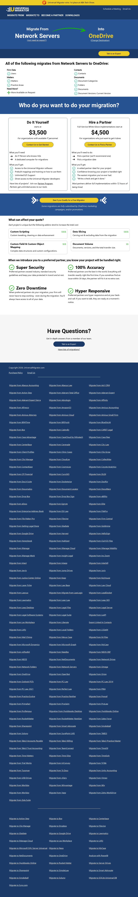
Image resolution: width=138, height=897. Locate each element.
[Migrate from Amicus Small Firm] (109, 415)
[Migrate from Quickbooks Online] (109, 711)
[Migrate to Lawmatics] (109, 833)
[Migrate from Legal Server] (109, 607)
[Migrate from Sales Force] (109, 718)
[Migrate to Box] (69, 818)
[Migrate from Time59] (109, 748)
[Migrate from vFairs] (69, 777)
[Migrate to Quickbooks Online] (29, 863)
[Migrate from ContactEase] (29, 466)
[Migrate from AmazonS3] (69, 407)
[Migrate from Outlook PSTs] (29, 681)
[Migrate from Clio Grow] (109, 452)
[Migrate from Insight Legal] (69, 555)
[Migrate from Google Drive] (29, 533)
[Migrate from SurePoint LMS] (69, 733)
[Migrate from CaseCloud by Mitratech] (69, 437)
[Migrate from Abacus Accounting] (29, 385)
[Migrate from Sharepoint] (29, 726)
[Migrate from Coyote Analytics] (109, 466)
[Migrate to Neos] (69, 848)
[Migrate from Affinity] (109, 400)
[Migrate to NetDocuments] (29, 855)
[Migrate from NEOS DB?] (109, 652)
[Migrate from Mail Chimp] (29, 637)
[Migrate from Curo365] (69, 474)
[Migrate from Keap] (69, 577)
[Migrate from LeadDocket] (109, 592)
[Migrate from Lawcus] (29, 592)
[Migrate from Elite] (109, 503)
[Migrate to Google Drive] (69, 833)
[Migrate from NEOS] (29, 659)
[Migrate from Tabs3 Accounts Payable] (29, 740)
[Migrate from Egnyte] (69, 503)
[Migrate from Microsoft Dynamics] (29, 644)
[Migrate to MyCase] (109, 848)
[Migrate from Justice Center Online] (29, 577)
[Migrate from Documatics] (29, 489)
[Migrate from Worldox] (29, 785)
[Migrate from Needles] (69, 652)
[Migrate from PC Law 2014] (109, 681)
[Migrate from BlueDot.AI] (109, 422)
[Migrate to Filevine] (109, 826)
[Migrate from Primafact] (29, 703)
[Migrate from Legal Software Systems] (29, 614)
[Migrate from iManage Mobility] (109, 548)
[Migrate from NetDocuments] (69, 659)
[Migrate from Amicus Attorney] (29, 415)
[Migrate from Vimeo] (109, 777)
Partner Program (45, 183)
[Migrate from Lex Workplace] (29, 622)
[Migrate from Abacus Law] (69, 385)
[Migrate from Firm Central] (109, 518)
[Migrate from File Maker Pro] (29, 518)
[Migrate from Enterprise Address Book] (29, 511)
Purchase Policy (16, 372)
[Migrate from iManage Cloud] (69, 548)
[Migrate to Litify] (109, 840)
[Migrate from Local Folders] (69, 629)
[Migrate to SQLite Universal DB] (109, 877)
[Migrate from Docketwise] (69, 481)
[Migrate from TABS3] (109, 733)
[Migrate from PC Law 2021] (29, 689)
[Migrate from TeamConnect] (69, 748)
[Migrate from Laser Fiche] (29, 585)
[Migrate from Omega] (109, 666)
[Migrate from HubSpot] (69, 540)
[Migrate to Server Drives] (109, 863)
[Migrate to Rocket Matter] (69, 863)
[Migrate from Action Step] (29, 392)
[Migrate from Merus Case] (69, 637)
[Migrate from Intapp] (69, 563)
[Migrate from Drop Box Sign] (69, 496)
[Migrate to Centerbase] (109, 818)
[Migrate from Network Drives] (109, 659)
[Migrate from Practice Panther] (69, 696)
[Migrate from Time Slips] (69, 755)
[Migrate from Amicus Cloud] (69, 415)
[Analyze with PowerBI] (109, 855)
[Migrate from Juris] (109, 570)
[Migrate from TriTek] (109, 763)
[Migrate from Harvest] (69, 533)
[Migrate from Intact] (29, 563)
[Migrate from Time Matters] (29, 755)
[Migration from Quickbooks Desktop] (69, 711)
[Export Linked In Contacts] (109, 622)
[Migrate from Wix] (109, 785)
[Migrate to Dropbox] (69, 826)
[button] (112, 9)
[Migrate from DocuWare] (109, 489)
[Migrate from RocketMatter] (29, 718)
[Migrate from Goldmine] (109, 526)
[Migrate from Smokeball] (109, 726)
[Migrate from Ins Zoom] (109, 555)
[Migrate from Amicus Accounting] (109, 407)
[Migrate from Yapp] (69, 792)
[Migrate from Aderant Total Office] (69, 392)
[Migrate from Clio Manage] (29, 459)
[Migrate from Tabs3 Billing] (69, 740)
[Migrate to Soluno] (69, 877)
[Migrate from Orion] (109, 674)
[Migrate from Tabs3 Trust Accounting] (29, 748)
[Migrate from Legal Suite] (69, 614)
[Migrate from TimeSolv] (109, 755)
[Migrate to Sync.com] (29, 885)
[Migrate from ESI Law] (69, 511)
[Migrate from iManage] (29, 548)
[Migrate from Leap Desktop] (29, 607)
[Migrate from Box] (29, 429)
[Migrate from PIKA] (109, 689)
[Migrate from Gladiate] (69, 526)
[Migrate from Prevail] (109, 696)
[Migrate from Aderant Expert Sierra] (29, 400)
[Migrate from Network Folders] (29, 666)
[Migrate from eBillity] (109, 496)
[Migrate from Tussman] (29, 770)
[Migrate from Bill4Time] (29, 422)
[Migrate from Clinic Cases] (69, 452)
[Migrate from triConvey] (69, 763)
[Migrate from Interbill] (109, 563)
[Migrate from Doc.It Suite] (29, 481)
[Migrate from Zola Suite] (29, 800)
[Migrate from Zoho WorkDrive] (109, 792)
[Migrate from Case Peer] (109, 437)
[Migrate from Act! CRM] (109, 385)
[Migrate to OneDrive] (69, 855)
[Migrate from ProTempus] (29, 711)
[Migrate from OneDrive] (29, 674)
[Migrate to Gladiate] (29, 833)
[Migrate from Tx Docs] (69, 770)
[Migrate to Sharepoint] (29, 870)
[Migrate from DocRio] (109, 481)
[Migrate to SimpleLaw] (69, 870)
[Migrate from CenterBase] (29, 444)
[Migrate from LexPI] (109, 614)
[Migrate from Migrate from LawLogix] (69, 592)
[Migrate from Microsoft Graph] (69, 644)
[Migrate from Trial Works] (29, 763)
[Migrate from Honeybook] (29, 540)
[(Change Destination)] (101, 40)
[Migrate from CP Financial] (29, 474)
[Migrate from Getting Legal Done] (29, 526)
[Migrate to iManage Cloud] (29, 840)
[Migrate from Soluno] (29, 733)
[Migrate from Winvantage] (69, 785)
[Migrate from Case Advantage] (29, 437)
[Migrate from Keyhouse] (109, 577)
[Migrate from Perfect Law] (69, 689)
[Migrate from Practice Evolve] (29, 696)
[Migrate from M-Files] (109, 637)
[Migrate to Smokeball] (29, 877)
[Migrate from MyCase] (109, 644)
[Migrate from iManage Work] (29, 555)
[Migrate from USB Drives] (29, 777)
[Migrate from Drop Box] (29, 496)
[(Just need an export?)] (37, 40)
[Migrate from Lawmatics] (29, 600)
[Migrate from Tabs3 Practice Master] (109, 740)
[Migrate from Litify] (29, 629)
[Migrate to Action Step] (29, 818)
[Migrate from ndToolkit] (29, 652)
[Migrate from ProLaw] (109, 703)
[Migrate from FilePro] (109, 511)
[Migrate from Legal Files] (69, 607)
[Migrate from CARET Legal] (109, 429)
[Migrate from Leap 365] (109, 600)
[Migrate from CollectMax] (109, 459)
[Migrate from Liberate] (69, 622)
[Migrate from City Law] (109, 444)
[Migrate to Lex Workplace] (69, 840)
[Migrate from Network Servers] (69, 666)
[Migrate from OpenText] (69, 674)
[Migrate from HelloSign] (109, 533)
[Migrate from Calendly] (69, 429)
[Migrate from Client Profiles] (29, 452)
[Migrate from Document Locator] (69, 489)
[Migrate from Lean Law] (69, 600)
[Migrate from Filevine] (69, 518)
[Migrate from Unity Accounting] (109, 770)
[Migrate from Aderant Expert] (109, 392)
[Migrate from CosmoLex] (69, 466)
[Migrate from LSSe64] (109, 629)
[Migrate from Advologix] (69, 400)
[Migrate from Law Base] (69, 585)
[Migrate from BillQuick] (69, 422)
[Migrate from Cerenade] (69, 444)
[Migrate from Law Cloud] (109, 585)
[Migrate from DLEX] (109, 474)
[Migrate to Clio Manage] (29, 826)
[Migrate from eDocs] (29, 503)
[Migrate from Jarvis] (29, 570)
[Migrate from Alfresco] (29, 407)
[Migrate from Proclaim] (69, 703)
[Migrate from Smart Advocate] (69, 726)
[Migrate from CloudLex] (69, 459)
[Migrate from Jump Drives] (69, 570)
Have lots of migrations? (69, 349)
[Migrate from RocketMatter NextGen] (69, 718)
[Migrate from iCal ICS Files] (109, 540)
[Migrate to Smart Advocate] (109, 870)
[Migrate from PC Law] (69, 681)
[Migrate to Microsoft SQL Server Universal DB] (29, 848)
